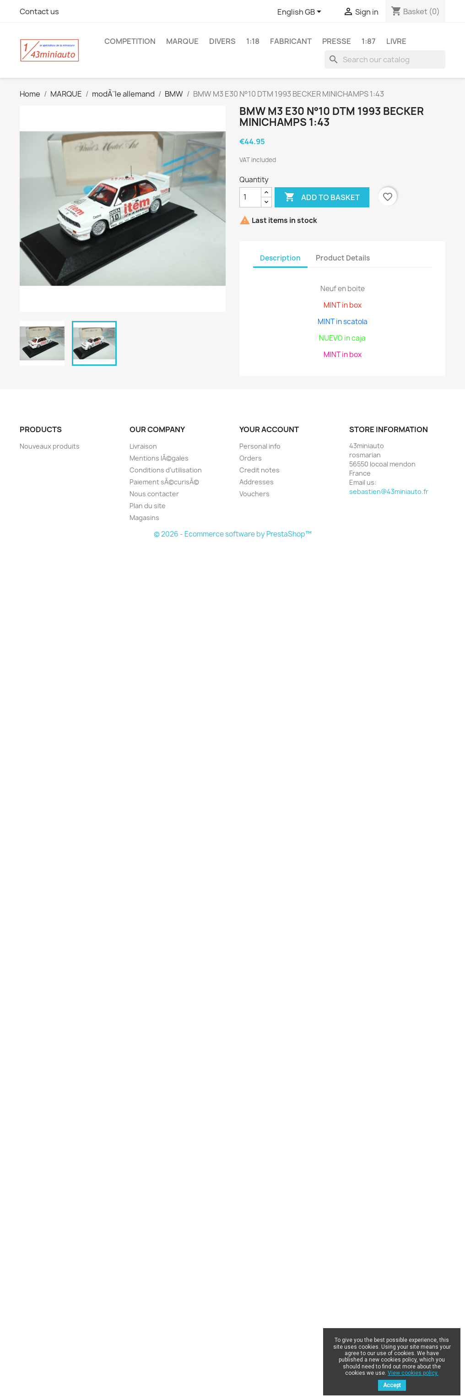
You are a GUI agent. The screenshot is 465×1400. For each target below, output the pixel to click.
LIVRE (396, 41)
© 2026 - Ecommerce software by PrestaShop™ (233, 534)
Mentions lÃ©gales (159, 458)
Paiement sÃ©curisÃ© (164, 482)
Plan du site (148, 505)
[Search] (384, 59)
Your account (269, 429)
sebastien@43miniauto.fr (388, 491)
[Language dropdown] (300, 12)
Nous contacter (154, 493)
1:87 (369, 41)
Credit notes (259, 470)
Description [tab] (280, 258)
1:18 (253, 41)
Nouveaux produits (50, 446)
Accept (392, 1385)
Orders (250, 458)
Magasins (144, 517)
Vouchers (254, 493)
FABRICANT (291, 41)
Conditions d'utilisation (166, 470)
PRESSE (336, 41)
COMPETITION (130, 41)
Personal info (260, 446)
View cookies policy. (413, 1373)
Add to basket (322, 197)
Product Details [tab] (343, 258)
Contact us (39, 11)
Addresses (256, 482)
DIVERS (222, 41)
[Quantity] (250, 197)
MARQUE (182, 41)
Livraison (143, 446)
